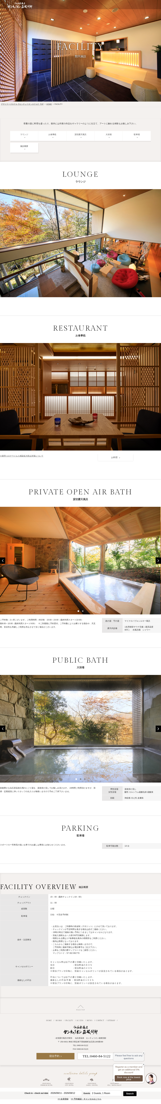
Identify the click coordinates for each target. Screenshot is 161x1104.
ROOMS (59, 1020)
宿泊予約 (135, 4)
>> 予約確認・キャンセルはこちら (86, 1099)
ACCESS (80, 1020)
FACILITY (69, 1020)
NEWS (89, 1020)
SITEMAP (111, 1020)
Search (130, 1093)
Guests (86, 1093)
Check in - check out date (36, 1093)
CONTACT (100, 1020)
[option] (80, 561)
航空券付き (100, 4)
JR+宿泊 (117, 4)
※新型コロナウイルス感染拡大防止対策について (21, 456)
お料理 (114, 457)
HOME (49, 104)
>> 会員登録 (63, 1099)
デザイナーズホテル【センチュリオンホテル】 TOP (22, 104)
